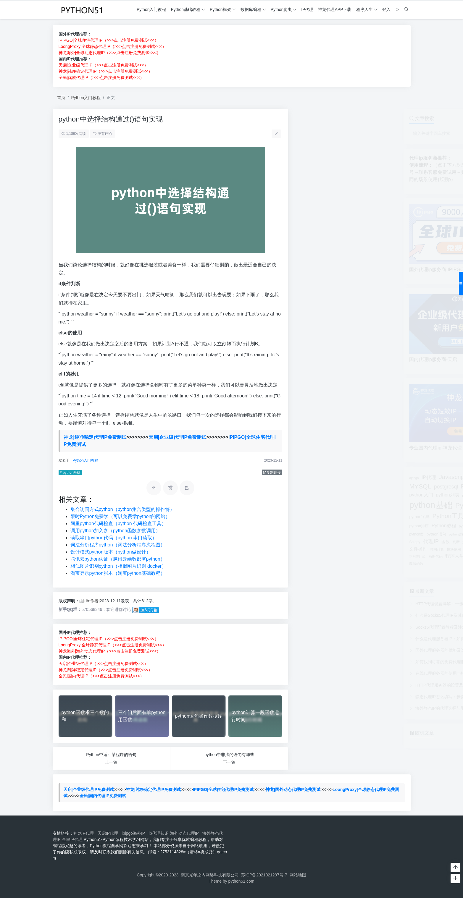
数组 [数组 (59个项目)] (387, 542)
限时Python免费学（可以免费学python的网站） (120, 516)
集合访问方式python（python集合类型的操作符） (122, 509)
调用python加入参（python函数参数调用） (115, 530)
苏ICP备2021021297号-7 (264, 875)
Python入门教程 (86, 97)
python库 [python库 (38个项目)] (362, 517)
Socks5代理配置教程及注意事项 (334, 627)
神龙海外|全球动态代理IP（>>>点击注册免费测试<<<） (110, 52)
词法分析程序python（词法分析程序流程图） (117, 544)
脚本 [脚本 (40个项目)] (371, 556)
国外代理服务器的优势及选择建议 (336, 650)
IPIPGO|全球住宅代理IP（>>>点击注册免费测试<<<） (109, 40)
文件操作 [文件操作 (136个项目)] (307, 549)
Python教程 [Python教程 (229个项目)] (333, 525)
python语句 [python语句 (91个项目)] (325, 534)
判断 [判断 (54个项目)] (345, 542)
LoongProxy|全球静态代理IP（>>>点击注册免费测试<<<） (113, 46)
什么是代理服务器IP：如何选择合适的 (340, 638)
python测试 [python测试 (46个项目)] (356, 526)
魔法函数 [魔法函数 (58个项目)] (306, 564)
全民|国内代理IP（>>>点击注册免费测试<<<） (101, 676)
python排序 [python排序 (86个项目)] (308, 526)
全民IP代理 (72, 839)
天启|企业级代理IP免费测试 (178, 437)
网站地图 (298, 875)
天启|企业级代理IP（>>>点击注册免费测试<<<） (104, 65)
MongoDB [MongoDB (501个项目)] (370, 477)
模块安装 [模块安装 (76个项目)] (361, 549)
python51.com (241, 881)
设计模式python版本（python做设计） (110, 551)
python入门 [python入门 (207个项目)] (310, 494)
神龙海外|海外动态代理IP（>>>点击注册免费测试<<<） (109, 651)
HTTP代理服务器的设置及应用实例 (337, 685)
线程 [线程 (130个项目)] (360, 556)
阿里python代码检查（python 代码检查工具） (118, 523)
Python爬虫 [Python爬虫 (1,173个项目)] (384, 525)
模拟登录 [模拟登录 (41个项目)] (377, 549)
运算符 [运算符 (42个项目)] (382, 556)
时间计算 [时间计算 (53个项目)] (326, 549)
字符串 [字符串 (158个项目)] (374, 541)
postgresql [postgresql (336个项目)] (335, 487)
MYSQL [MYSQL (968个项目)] (309, 486)
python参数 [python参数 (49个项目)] (359, 495)
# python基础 (70, 472)
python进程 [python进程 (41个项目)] (346, 534)
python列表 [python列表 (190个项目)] (337, 494)
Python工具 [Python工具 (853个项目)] (337, 515)
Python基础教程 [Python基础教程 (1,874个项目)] (369, 505)
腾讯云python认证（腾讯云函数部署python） (117, 559)
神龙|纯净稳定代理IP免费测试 (95, 437)
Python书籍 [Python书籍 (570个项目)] (364, 486)
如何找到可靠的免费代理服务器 (334, 661)
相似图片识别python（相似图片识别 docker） (118, 566)
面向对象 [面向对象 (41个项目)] (396, 556)
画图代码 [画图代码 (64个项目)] (325, 556)
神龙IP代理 (84, 833)
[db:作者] (91, 600)
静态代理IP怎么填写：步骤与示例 (336, 696)
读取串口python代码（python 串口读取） (113, 537)
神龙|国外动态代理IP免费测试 (293, 789)
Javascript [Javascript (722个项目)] (341, 477)
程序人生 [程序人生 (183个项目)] (344, 556)
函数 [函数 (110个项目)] (335, 541)
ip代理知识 (159, 833)
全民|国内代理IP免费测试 (103, 795)
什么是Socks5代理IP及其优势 (332, 615)
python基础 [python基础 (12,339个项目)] (320, 505)
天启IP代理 (109, 833)
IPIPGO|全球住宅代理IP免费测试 (223, 789)
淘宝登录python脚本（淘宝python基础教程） (117, 573)
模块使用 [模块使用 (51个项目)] (343, 549)
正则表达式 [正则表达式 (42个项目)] (307, 556)
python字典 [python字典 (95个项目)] (309, 516)
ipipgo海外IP (134, 833)
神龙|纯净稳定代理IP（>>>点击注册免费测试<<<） (106, 71)
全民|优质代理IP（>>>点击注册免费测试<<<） (101, 77)
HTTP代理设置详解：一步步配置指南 (339, 603)
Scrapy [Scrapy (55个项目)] (304, 542)
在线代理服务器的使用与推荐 (332, 673)
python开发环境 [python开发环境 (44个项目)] (383, 517)
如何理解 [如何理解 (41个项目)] (358, 542)
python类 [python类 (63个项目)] (306, 534)
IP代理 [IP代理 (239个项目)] (318, 477)
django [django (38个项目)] (303, 478)
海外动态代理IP (185, 833)
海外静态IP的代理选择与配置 (331, 708)
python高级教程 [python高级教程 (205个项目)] (373, 533)
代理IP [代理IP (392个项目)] (320, 541)
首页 (61, 97)
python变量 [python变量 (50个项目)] (379, 495)
